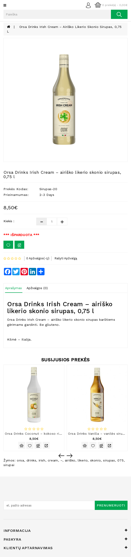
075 (120, 460)
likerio (83, 460)
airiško (70, 460)
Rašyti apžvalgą (65, 258)
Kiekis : (8, 221)
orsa (20, 460)
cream (53, 460)
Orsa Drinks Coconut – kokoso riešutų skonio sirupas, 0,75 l (55, 433)
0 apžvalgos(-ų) (37, 258)
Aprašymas (13, 288)
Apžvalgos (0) (37, 288)
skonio (95, 460)
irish (42, 460)
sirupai (8, 465)
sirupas (109, 460)
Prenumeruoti (111, 505)
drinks (31, 460)
